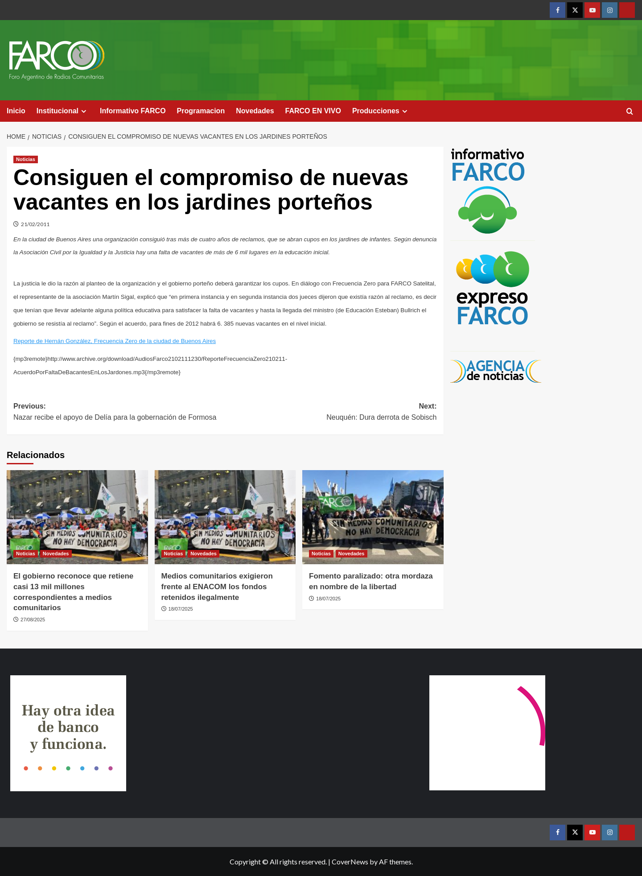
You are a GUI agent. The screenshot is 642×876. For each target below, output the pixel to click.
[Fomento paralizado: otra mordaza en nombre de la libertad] (373, 517)
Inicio (16, 111)
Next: (331, 412)
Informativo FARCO (133, 111)
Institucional (63, 111)
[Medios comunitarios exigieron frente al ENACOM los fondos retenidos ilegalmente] (225, 517)
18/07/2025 (181, 609)
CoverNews (350, 861)
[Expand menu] (83, 111)
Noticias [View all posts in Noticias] (25, 159)
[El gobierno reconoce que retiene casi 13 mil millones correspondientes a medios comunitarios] (77, 517)
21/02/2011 (35, 224)
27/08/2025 (33, 619)
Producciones (381, 111)
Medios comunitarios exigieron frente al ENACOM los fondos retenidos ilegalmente (217, 587)
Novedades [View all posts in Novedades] (56, 553)
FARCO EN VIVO (313, 111)
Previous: (119, 412)
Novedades (255, 111)
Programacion (201, 111)
